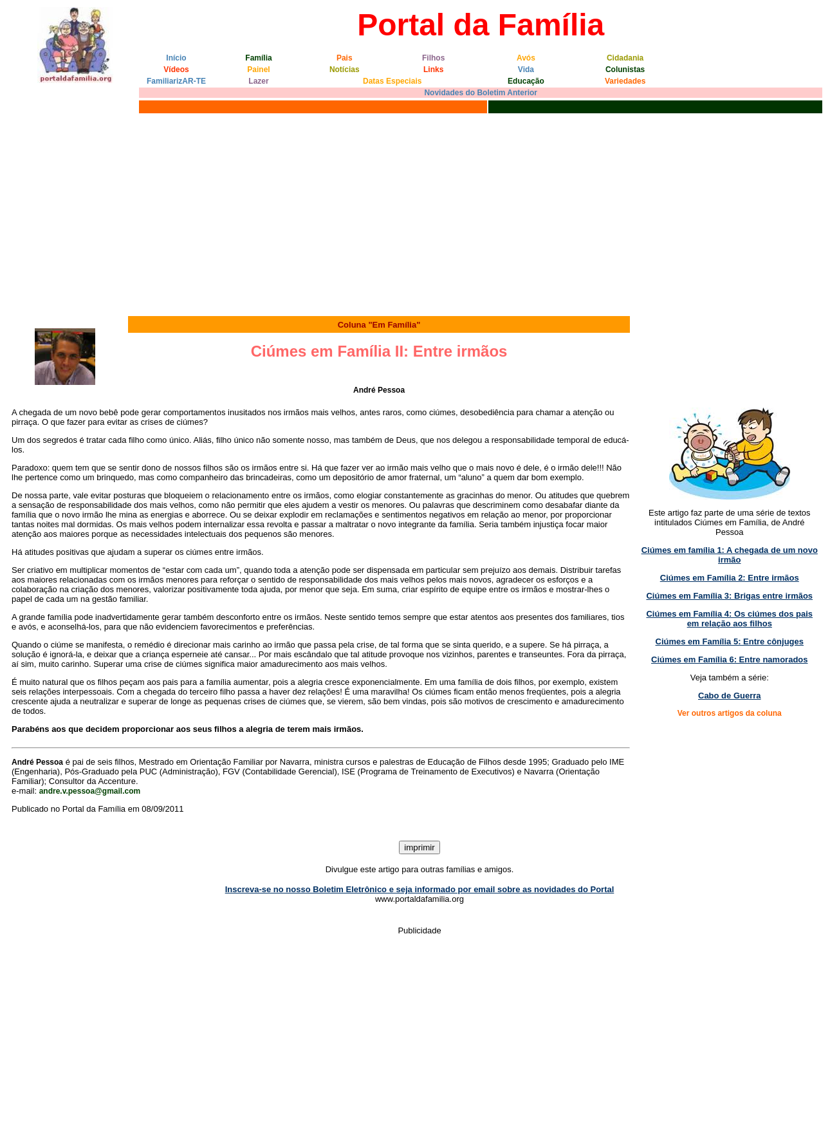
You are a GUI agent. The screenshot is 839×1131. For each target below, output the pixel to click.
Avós (526, 57)
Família (258, 57)
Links (433, 69)
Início (176, 57)
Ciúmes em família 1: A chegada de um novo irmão (729, 555)
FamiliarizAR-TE (176, 81)
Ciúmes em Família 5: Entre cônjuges (730, 641)
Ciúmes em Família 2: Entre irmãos (729, 578)
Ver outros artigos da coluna (730, 713)
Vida (526, 69)
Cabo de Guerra (729, 695)
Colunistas (625, 69)
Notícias (344, 69)
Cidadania (625, 57)
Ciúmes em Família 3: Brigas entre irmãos (729, 596)
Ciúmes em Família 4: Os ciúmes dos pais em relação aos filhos (729, 618)
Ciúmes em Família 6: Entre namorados (729, 659)
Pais (345, 57)
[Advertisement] (419, 213)
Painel (258, 69)
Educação (526, 81)
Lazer (258, 81)
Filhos (433, 57)
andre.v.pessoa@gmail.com (90, 791)
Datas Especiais (392, 81)
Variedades (625, 81)
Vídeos (176, 69)
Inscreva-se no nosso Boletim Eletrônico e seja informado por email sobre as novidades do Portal (419, 889)
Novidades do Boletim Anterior (480, 92)
